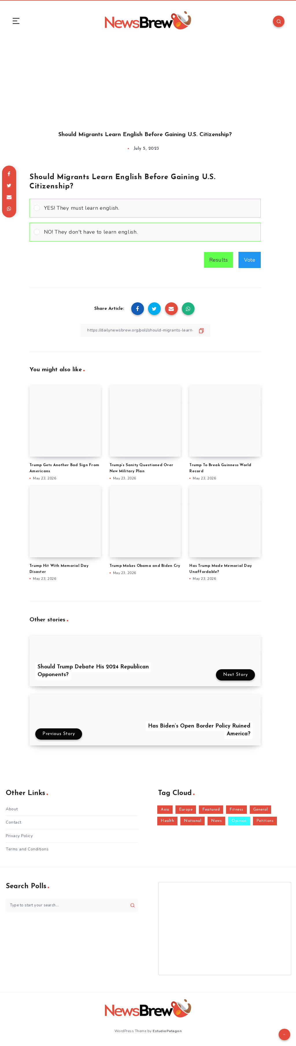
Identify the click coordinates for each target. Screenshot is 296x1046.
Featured (211, 809)
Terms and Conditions (27, 849)
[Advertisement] (148, 80)
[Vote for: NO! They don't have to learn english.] (145, 232)
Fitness (236, 809)
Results (218, 259)
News (216, 821)
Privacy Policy (19, 836)
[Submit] (132, 905)
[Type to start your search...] (72, 905)
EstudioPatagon (167, 1031)
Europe (186, 809)
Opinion (239, 821)
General (260, 809)
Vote (249, 259)
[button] (150, 208)
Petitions (265, 821)
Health (167, 821)
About (12, 809)
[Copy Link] (145, 330)
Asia (165, 809)
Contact (13, 822)
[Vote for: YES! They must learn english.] (145, 208)
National (192, 821)
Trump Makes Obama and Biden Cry (145, 566)
